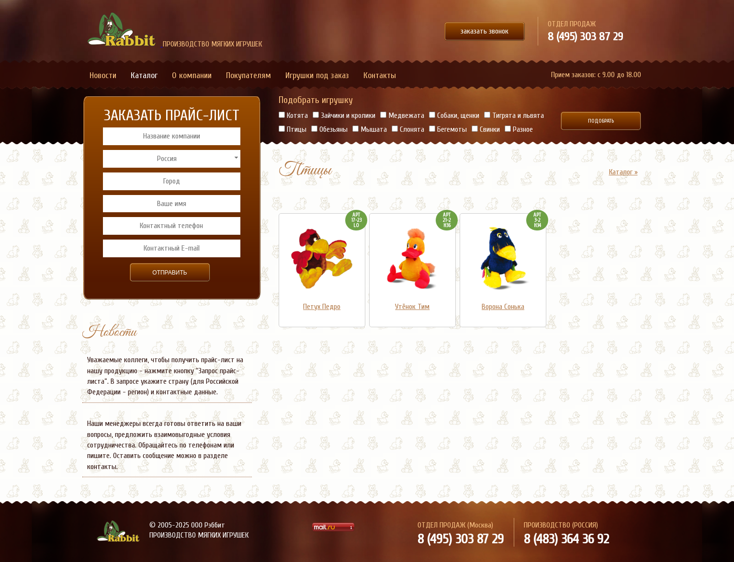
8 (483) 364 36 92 (566, 539)
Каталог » (623, 172)
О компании (192, 75)
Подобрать (601, 120)
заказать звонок (484, 31)
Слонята (408, 129)
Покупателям (248, 75)
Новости (103, 75)
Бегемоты (448, 129)
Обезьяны (329, 129)
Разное (519, 129)
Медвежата (402, 115)
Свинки (486, 129)
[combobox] (171, 159)
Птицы (292, 129)
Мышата (369, 129)
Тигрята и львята (514, 115)
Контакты (379, 75)
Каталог (144, 75)
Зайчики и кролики (344, 115)
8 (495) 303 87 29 (585, 36)
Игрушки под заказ (317, 75)
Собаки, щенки (454, 115)
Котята (293, 115)
